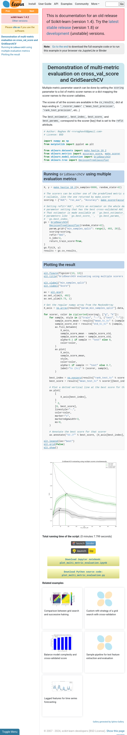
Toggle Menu (9, 731)
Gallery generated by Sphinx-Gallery (108, 722)
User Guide (44, 3)
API (56, 3)
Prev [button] (8, 11)
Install (32, 3)
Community (81, 3)
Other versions (20, 20)
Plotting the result (10, 54)
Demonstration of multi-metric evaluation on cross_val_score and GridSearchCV (19, 40)
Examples (66, 3)
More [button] (94, 3)
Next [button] (32, 11)
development (57, 33)
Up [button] (20, 11)
